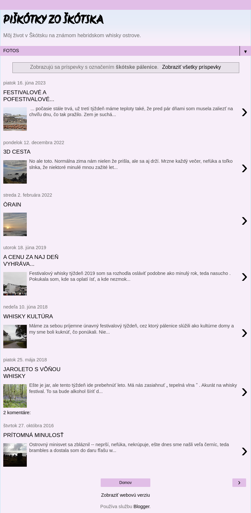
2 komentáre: (17, 412)
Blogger (141, 506)
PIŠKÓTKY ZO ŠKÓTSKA (53, 21)
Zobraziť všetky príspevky (191, 67)
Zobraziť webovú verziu (125, 495)
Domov (125, 482)
